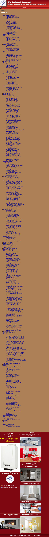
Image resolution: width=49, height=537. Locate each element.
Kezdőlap (3, 10)
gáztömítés (8, 388)
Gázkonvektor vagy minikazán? (13, 225)
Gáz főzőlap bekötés (8, 418)
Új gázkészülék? (10, 33)
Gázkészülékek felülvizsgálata (13, 302)
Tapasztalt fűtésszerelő (11, 23)
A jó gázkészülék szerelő (12, 26)
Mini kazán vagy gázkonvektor (13, 143)
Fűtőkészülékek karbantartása (13, 261)
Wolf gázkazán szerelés (12, 160)
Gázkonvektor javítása (11, 216)
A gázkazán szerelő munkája (13, 368)
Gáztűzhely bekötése (11, 187)
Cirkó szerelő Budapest (11, 75)
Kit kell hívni (9, 396)
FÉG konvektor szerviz (11, 213)
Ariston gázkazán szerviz (12, 115)
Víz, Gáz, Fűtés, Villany (9, 332)
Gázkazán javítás (10, 95)
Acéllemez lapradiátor (11, 237)
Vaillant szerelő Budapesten (12, 159)
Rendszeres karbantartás (12, 50)
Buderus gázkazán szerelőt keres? (14, 286)
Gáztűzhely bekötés (8, 180)
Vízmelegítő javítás (8, 244)
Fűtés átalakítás (10, 53)
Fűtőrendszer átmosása (12, 46)
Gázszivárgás (6, 61)
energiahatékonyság (11, 376)
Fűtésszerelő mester (11, 21)
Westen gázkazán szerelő (12, 108)
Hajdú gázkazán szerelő (12, 103)
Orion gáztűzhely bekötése (12, 202)
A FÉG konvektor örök (11, 271)
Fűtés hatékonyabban (11, 296)
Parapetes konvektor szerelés (13, 233)
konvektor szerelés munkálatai (13, 405)
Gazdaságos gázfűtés (11, 56)
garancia (8, 385)
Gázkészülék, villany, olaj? (12, 178)
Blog (4, 365)
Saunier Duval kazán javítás (13, 151)
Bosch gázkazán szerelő (12, 100)
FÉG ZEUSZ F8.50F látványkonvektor (15, 351)
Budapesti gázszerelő (11, 285)
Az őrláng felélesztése (11, 169)
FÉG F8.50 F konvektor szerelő (13, 340)
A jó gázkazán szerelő (11, 112)
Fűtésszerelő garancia (8, 249)
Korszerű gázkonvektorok (12, 232)
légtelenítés (9, 408)
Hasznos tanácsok (7, 331)
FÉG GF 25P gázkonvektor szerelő (14, 343)
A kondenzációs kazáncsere (13, 369)
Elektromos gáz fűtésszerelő (13, 375)
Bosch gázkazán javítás (12, 117)
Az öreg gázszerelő (10, 281)
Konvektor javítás (10, 231)
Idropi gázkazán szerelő (12, 136)
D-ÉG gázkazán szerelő (12, 110)
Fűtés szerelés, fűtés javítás (10, 35)
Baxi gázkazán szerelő (11, 98)
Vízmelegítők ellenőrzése (12, 263)
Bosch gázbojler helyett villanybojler (14, 283)
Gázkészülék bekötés (8, 176)
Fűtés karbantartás (10, 39)
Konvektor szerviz (10, 358)
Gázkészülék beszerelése (12, 257)
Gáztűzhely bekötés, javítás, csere (14, 186)
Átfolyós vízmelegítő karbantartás (14, 167)
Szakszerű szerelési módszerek (13, 412)
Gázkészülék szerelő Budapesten (14, 299)
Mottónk (5, 421)
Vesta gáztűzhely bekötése (12, 206)
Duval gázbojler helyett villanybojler (14, 289)
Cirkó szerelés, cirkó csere (12, 77)
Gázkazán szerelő (10, 128)
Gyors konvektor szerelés (12, 390)
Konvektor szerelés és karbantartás (14, 355)
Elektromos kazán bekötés (12, 37)
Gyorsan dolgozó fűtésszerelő (13, 391)
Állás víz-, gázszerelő (8, 424)
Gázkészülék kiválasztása (12, 89)
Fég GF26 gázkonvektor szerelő (14, 344)
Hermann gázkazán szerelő (12, 132)
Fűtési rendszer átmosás (12, 379)
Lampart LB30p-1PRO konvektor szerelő (16, 360)
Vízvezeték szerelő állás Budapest (11, 363)
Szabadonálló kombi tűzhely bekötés (15, 204)
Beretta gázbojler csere (11, 170)
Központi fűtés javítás (11, 43)
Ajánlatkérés (23, 7)
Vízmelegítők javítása (11, 246)
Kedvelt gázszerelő (10, 314)
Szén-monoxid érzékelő (11, 266)
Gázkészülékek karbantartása (13, 49)
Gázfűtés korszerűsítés (11, 57)
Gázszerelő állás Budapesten (13, 426)
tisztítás (8, 413)
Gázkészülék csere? (11, 88)
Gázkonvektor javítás (11, 354)
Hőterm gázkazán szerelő (12, 134)
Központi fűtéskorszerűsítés (12, 407)
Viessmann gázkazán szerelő (13, 106)
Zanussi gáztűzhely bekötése (13, 208)
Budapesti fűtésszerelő (11, 16)
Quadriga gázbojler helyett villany (14, 325)
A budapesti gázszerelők (12, 269)
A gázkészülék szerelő (11, 272)
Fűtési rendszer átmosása (12, 17)
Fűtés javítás (9, 38)
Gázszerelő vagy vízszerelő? (13, 304)
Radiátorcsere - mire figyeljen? (13, 241)
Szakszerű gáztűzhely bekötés (13, 205)
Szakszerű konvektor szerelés (13, 410)
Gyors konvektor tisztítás (12, 228)
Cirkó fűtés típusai (10, 287)
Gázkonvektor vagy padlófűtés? (13, 226)
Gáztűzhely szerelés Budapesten (14, 189)
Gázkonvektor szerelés (11, 220)
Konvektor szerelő (10, 357)
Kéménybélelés (7, 93)
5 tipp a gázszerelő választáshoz (14, 366)
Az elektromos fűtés (11, 280)
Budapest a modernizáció (12, 374)
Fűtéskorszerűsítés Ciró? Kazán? (14, 55)
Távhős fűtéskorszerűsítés (12, 60)
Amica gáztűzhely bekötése (12, 182)
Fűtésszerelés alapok (11, 18)
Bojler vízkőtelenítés (8, 161)
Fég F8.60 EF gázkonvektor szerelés (15, 341)
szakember (8, 409)
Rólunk (29, 7)
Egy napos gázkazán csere (12, 292)
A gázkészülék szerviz (11, 274)
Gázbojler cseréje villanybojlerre (14, 172)
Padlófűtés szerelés (11, 72)
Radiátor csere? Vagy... (11, 326)
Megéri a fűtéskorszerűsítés (12, 320)
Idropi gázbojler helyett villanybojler (14, 311)
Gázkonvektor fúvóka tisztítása (13, 235)
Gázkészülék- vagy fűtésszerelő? (14, 29)
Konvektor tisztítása (11, 210)
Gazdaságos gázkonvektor (12, 215)
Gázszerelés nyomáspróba (12, 264)
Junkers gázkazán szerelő (12, 141)
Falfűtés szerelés (10, 66)
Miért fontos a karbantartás (12, 321)
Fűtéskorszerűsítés (8, 51)
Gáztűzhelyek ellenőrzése (12, 260)
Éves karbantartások (8, 44)
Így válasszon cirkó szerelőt (12, 84)
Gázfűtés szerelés (10, 42)
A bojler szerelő (10, 267)
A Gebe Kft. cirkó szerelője (12, 276)
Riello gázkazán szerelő (12, 150)
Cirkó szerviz (9, 79)
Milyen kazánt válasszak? (12, 142)
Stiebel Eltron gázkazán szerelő (13, 156)
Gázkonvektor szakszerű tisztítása (14, 219)
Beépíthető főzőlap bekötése (13, 419)
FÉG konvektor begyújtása (12, 294)
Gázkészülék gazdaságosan (13, 27)
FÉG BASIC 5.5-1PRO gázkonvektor (15, 337)
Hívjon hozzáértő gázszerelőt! (13, 310)
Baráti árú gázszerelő (11, 282)
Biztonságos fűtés (10, 370)
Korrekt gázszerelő (10, 318)
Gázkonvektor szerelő (11, 222)
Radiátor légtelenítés (8, 242)
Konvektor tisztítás (7, 209)
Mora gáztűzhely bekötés (12, 199)
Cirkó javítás (9, 76)
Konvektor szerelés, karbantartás (14, 316)
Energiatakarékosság (11, 377)
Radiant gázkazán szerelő (12, 147)
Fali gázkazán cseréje (11, 122)
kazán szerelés (9, 393)
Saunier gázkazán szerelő (12, 155)
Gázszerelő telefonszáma (12, 32)
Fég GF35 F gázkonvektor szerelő (14, 346)
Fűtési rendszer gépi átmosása (13, 40)
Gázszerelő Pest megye (9, 34)
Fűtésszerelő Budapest (9, 15)
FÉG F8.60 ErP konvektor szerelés (14, 342)
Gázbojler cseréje (10, 171)
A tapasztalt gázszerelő (11, 265)
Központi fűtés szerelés (11, 70)
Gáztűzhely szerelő (10, 307)
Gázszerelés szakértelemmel (13, 303)
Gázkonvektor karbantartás (12, 217)
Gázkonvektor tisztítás (11, 224)
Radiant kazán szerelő (11, 148)
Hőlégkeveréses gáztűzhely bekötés (14, 195)
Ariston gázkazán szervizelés (13, 116)
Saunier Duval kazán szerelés (13, 153)
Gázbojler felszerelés (11, 173)
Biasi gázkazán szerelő (11, 99)
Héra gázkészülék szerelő (12, 92)
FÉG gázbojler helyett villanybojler (14, 293)
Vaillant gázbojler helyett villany (13, 330)
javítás (7, 392)
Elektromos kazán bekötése (10, 415)
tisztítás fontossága (10, 414)
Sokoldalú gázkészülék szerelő (13, 327)
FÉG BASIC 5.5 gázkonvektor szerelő (15, 336)
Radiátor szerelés (10, 239)
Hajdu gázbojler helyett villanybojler (14, 309)
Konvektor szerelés (8, 333)
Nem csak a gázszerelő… (12, 322)
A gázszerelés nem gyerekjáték (13, 275)
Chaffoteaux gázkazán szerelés (13, 120)
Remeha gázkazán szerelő (12, 149)
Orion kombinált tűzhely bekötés (14, 203)
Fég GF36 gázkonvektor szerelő (14, 347)
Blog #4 (8, 373)
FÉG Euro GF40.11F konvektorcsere (15, 338)
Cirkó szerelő (6, 73)
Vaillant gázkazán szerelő (12, 105)
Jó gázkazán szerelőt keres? (13, 137)
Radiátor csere (6, 236)
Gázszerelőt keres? (10, 305)
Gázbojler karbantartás (11, 175)
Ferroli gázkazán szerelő (12, 111)
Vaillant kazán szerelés (11, 158)
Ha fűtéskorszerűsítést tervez (13, 308)
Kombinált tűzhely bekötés (12, 198)
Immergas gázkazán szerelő (13, 104)
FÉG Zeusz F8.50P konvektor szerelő (15, 352)
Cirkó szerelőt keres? (11, 78)
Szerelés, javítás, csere (11, 90)
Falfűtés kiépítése (10, 65)
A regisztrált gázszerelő (11, 278)
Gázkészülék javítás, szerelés (10, 86)
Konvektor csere (10, 230)
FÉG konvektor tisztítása (12, 214)
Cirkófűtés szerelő (10, 83)
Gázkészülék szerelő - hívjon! (13, 28)
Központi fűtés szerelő (11, 22)
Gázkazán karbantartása (12, 127)
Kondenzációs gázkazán (12, 397)
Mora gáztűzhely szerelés (12, 200)
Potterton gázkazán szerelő (12, 144)
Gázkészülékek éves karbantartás (14, 300)
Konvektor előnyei (10, 398)
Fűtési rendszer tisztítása (12, 45)
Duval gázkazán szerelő (12, 121)
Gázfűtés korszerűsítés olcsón (13, 59)
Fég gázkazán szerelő (11, 101)
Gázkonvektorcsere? (11, 227)
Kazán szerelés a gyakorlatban (13, 394)
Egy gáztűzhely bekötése (12, 291)
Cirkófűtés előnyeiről (11, 81)
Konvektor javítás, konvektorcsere (14, 315)
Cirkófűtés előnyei (10, 288)
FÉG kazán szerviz (10, 125)
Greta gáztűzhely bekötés (12, 192)
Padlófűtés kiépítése (11, 71)
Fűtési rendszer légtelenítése (13, 252)
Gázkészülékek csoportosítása (13, 259)
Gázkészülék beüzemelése (12, 177)
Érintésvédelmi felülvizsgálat (13, 64)
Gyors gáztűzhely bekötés (12, 193)
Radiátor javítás (10, 238)
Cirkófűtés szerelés (10, 82)
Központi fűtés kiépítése (12, 68)
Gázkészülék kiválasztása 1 (12, 258)
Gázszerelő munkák (11, 387)
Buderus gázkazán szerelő (12, 109)
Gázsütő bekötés (7, 247)
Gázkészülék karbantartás (12, 48)
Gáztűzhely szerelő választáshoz (14, 181)
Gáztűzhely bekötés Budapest (13, 184)
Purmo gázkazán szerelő (12, 145)
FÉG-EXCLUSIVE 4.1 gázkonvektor (14, 353)
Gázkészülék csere (10, 131)
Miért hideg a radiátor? (11, 253)
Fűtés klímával (9, 254)
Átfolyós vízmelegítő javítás (12, 166)
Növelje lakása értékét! (11, 324)
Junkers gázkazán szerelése (13, 139)
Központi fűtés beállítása (12, 67)
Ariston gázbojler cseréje (12, 164)
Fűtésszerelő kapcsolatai (12, 20)
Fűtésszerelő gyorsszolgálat (10, 416)
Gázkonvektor (9, 386)
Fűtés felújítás (9, 54)
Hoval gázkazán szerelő (12, 133)
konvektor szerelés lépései (12, 404)
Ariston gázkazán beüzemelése (13, 114)
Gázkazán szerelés (8, 94)
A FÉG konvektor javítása (12, 270)
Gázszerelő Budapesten (12, 31)
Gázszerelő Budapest (8, 25)
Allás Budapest (9, 425)
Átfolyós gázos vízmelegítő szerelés (14, 165)
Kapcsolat (35, 7)
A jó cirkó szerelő (10, 277)
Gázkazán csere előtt (11, 126)
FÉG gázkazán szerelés (12, 123)
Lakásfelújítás (9, 319)
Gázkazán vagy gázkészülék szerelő (15, 130)
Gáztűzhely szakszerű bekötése (13, 188)
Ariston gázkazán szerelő (12, 97)
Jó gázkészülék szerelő (11, 313)
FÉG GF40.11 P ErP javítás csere (14, 348)
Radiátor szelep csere (8, 243)
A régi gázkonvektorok (11, 211)
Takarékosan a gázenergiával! (13, 329)
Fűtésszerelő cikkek (8, 250)
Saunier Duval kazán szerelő (13, 154)
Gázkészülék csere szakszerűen (14, 87)
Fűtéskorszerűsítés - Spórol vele (14, 297)
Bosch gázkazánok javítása (12, 119)
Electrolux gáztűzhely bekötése (13, 183)
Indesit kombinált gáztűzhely (13, 197)
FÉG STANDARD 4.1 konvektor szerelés (16, 349)
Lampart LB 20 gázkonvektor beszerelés (16, 359)
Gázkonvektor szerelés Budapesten (14, 335)
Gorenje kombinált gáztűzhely (13, 191)
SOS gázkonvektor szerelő (12, 362)
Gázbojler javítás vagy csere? (13, 298)
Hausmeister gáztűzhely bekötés (14, 194)
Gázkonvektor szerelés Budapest (14, 221)
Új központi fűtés (7, 62)
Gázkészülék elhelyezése (12, 255)
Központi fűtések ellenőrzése (10, 248)
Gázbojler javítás (7, 162)
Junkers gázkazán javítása (12, 138)
